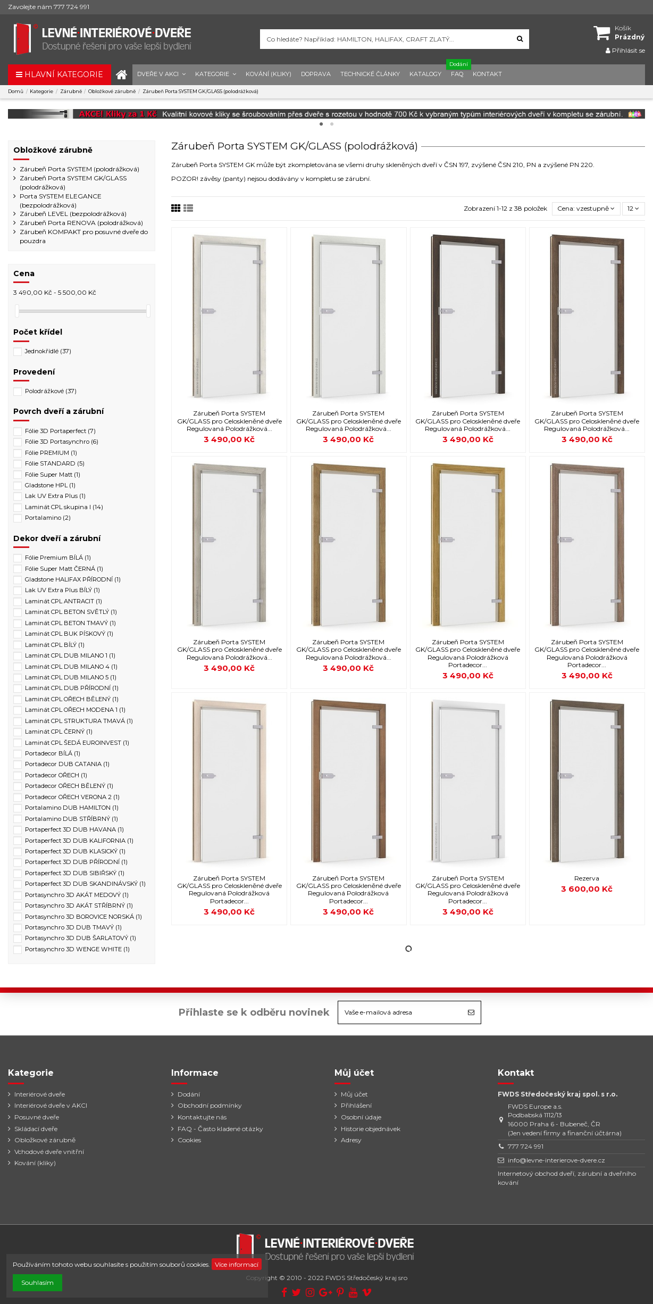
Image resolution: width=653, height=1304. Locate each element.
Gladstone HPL (50, 485)
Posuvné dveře (36, 1117)
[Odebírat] (471, 1012)
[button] (161, 74)
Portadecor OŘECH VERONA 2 (72, 797)
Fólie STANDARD (55, 463)
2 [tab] (331, 124)
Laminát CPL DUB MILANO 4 (71, 666)
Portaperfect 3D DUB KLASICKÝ (75, 851)
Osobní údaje (361, 1117)
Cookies (189, 1140)
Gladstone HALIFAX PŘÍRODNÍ (73, 579)
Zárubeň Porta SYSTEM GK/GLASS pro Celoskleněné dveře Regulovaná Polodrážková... (229, 421)
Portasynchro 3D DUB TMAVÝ (73, 927)
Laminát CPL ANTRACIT (63, 601)
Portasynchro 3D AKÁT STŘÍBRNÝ (79, 905)
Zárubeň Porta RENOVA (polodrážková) (81, 223)
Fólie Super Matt (52, 474)
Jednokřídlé (48, 351)
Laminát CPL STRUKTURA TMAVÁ (79, 721)
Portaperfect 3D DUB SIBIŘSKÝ (74, 873)
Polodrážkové (51, 391)
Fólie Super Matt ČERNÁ (64, 568)
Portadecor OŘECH (56, 775)
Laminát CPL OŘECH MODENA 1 (75, 709)
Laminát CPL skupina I (64, 507)
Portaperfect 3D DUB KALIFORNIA (79, 840)
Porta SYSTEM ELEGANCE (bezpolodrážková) (61, 200)
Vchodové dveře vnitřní (49, 1152)
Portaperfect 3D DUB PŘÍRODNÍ (76, 862)
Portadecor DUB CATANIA (67, 764)
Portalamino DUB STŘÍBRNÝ (71, 819)
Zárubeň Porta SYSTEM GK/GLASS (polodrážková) (73, 182)
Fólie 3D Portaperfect (60, 431)
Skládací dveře (35, 1129)
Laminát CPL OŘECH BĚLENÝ (72, 699)
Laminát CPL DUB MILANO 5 (70, 677)
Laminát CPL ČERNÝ (59, 731)
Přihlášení (356, 1105)
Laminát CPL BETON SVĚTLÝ (71, 612)
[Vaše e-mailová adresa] (400, 1012)
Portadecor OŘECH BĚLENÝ (69, 786)
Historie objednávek (370, 1129)
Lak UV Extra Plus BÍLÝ (62, 590)
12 (633, 208)
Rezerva (586, 878)
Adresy (351, 1140)
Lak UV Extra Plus (55, 496)
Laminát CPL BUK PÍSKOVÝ (69, 633)
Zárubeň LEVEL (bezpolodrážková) (73, 214)
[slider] (17, 311)
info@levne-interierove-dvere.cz (556, 1160)
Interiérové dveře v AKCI (50, 1105)
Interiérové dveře (39, 1094)
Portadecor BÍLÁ (52, 753)
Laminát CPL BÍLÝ (55, 645)
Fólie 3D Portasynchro (61, 441)
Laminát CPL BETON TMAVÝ (70, 623)
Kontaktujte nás (202, 1117)
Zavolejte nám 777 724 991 (48, 7)
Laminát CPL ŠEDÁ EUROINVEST (77, 742)
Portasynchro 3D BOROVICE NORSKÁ (83, 916)
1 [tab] (321, 124)
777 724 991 (525, 1146)
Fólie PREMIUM (51, 452)
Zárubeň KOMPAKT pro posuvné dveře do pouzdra (84, 236)
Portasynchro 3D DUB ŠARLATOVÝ (80, 938)
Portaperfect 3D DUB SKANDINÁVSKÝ (85, 883)
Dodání (189, 1094)
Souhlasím (37, 1282)
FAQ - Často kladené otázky (220, 1129)
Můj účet (354, 1094)
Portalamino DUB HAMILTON (72, 807)
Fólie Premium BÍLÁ (58, 557)
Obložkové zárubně (53, 150)
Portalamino (48, 517)
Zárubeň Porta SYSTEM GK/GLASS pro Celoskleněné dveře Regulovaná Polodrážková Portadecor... (467, 653)
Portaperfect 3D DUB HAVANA (74, 829)
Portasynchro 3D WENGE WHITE (77, 949)
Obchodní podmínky (210, 1105)
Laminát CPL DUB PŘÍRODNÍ (72, 688)
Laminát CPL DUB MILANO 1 (70, 655)
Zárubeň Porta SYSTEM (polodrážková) (79, 169)
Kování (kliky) (35, 1163)
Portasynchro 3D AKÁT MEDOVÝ (77, 895)
